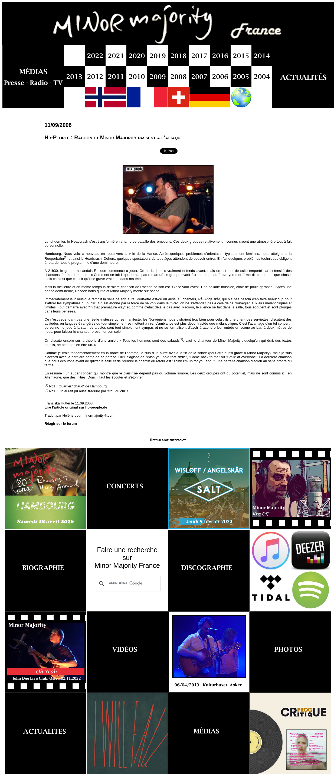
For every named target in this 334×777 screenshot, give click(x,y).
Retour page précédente (168, 440)
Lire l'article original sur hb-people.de (76, 407)
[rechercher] (126, 583)
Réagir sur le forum (61, 424)
